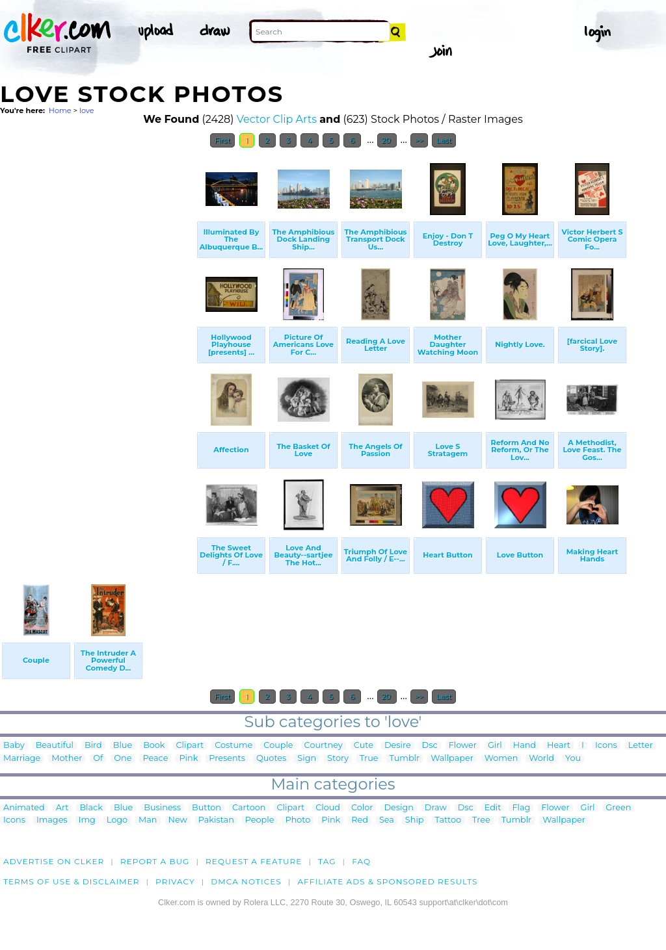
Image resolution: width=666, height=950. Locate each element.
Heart (558, 745)
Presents (227, 758)
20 (387, 140)
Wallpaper (452, 758)
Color (362, 808)
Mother (66, 758)
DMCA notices (246, 881)
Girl (495, 745)
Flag (521, 808)
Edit (493, 808)
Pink (188, 758)
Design (398, 808)
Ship (414, 820)
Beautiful (54, 745)
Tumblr (405, 758)
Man (148, 820)
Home (60, 110)
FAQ (361, 861)
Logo (117, 820)
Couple (278, 745)
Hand (524, 745)
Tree (481, 820)
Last (443, 140)
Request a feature (254, 861)
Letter (640, 745)
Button (206, 808)
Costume (233, 745)
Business (162, 808)
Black (90, 808)
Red (359, 820)
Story (338, 758)
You (573, 758)
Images (52, 820)
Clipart (190, 745)
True (369, 758)
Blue (122, 745)
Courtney (323, 745)
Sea (386, 820)
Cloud (327, 808)
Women (501, 758)
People (259, 820)
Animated (24, 808)
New (177, 820)
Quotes (271, 758)
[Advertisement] (97, 350)
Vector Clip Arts (277, 119)
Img (87, 820)
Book (154, 745)
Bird (93, 745)
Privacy (175, 881)
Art (62, 808)
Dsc (430, 745)
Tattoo (448, 820)
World (541, 758)
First (223, 140)
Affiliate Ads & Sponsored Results (387, 881)
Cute (363, 745)
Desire (397, 745)
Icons (606, 745)
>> (419, 140)
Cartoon (249, 808)
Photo (297, 820)
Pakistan (216, 820)
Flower (463, 745)
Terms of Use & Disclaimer (71, 881)
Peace (155, 758)
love (86, 110)
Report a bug (155, 861)
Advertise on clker (53, 861)
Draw (436, 808)
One (122, 758)
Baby (14, 745)
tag (327, 861)
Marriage (21, 758)
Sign (306, 758)
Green (618, 808)
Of (98, 758)
